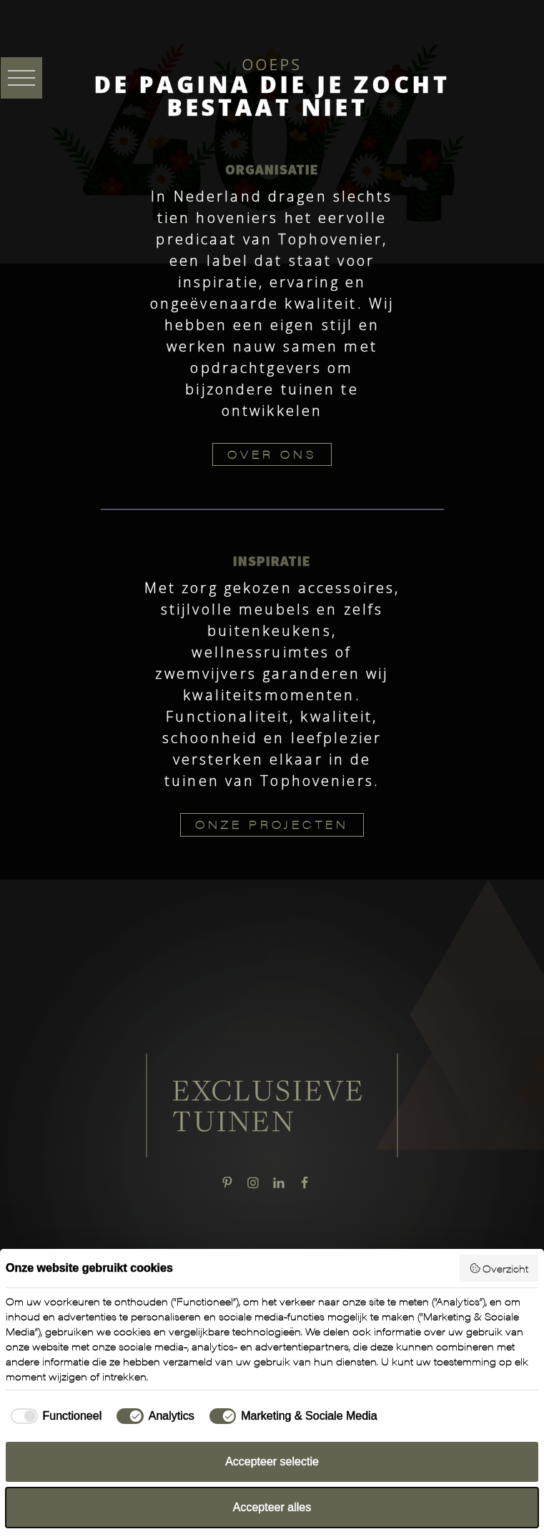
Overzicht (499, 1268)
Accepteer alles (272, 1507)
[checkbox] (54, 1416)
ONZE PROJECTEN (272, 824)
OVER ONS (272, 454)
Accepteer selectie (272, 1461)
